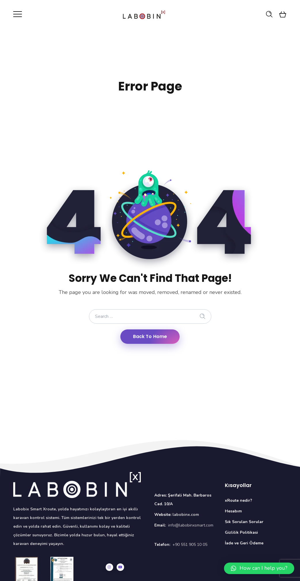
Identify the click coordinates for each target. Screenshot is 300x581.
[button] (259, 568)
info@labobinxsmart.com (190, 525)
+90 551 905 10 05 (189, 544)
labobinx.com (185, 514)
